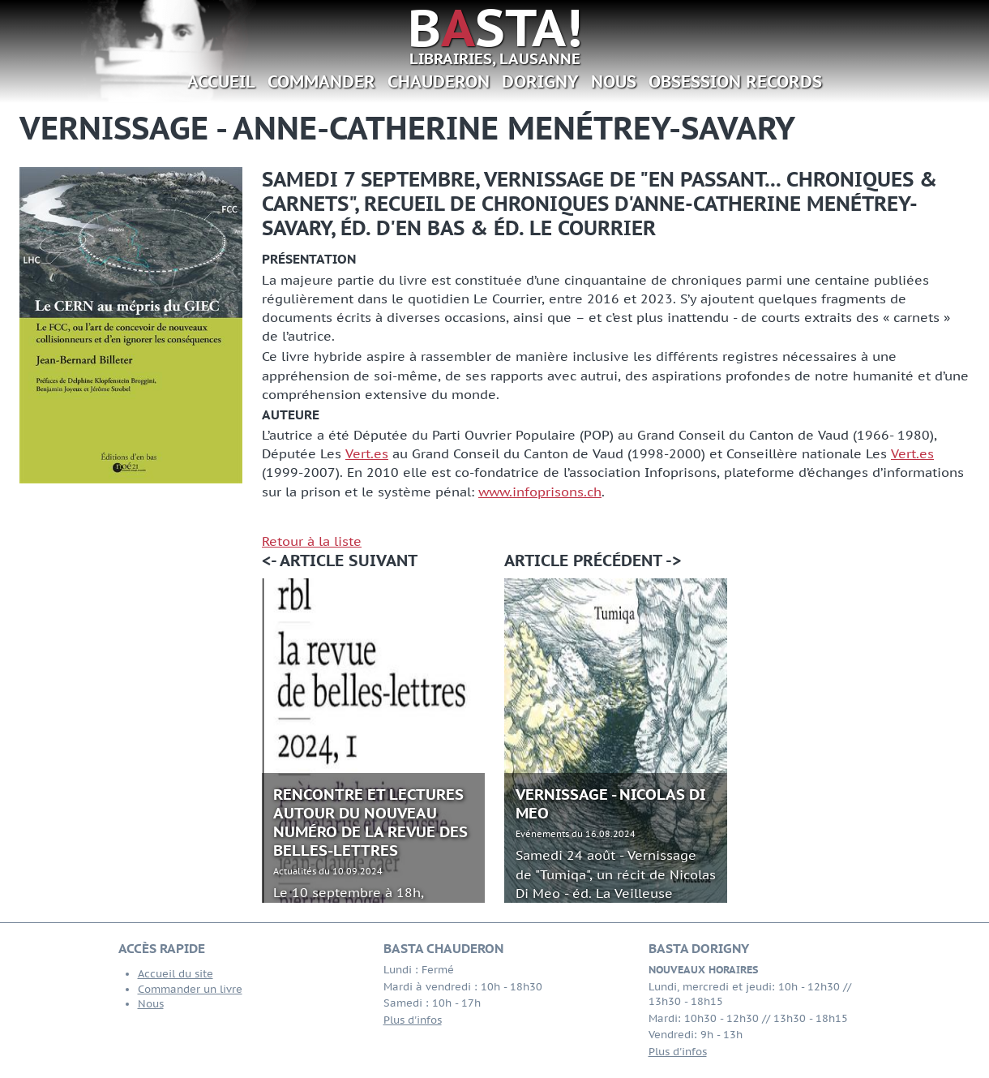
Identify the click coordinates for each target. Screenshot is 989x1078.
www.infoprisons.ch (540, 491)
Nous (613, 81)
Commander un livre (190, 989)
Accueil (221, 81)
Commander (321, 81)
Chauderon (438, 81)
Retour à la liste (312, 541)
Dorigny (540, 81)
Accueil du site (175, 974)
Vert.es (366, 453)
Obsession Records (735, 81)
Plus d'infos (412, 1020)
